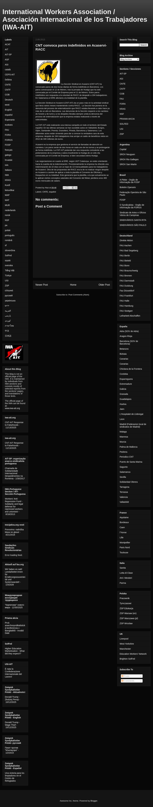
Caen (122, 527)
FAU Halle (124, 301)
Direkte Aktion (126, 240)
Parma (123, 583)
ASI (6, 64)
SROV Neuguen (127, 154)
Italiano (8, 170)
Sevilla (123, 477)
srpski (8, 260)
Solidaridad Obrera (129, 482)
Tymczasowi (125, 603)
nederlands (10, 210)
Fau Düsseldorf (127, 290)
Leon (122, 419)
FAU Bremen (126, 275)
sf (6, 245)
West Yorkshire (127, 644)
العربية (8, 310)
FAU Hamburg (126, 306)
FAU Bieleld (125, 260)
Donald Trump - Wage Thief (12, 723)
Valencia (124, 497)
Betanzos (124, 349)
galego (8, 155)
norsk (7, 215)
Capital (123, 149)
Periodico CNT (127, 457)
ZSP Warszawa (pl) (129, 618)
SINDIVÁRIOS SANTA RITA (133, 220)
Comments (127, 681)
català (8, 69)
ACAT (7, 44)
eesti (7, 105)
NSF (7, 220)
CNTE (45, 192)
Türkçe (8, 275)
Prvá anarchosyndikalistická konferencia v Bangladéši (15, 627)
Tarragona (124, 487)
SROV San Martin (128, 164)
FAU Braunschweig (129, 270)
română (8, 240)
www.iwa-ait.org (12, 408)
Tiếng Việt (9, 270)
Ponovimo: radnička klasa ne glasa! (14, 530)
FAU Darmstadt (127, 280)
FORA (8, 135)
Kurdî (7, 185)
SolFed (8, 255)
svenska (9, 265)
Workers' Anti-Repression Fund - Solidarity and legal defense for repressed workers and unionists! (14, 505)
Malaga (123, 431)
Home (73, 284)
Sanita (123, 568)
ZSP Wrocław (126, 623)
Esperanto (10, 120)
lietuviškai (9, 190)
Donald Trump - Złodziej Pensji (12, 698)
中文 (7, 331)
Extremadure (126, 384)
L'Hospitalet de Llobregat (131, 414)
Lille (121, 537)
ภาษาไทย (9, 325)
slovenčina (10, 250)
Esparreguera (126, 379)
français (8, 150)
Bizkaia (123, 354)
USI (6, 280)
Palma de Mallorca (128, 447)
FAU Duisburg (126, 286)
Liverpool (124, 638)
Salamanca (125, 472)
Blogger (93, 801)
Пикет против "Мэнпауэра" (11, 749)
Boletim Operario (128, 187)
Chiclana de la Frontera (131, 369)
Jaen (122, 409)
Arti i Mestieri (126, 578)
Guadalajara (125, 399)
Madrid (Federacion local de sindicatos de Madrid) (133, 425)
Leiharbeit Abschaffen (130, 316)
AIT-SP (8, 54)
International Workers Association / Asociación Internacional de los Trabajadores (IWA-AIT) (74, 19)
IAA (6, 165)
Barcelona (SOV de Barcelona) (129, 342)
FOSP (8, 145)
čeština (8, 79)
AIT (6, 49)
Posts (125, 676)
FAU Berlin (125, 255)
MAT (7, 200)
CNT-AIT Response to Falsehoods (14, 423)
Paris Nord (125, 547)
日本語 (8, 336)
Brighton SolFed (127, 659)
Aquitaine (124, 517)
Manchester (125, 649)
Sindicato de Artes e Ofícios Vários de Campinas (133, 213)
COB (7, 94)
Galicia (123, 389)
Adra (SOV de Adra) (129, 331)
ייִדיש (7, 305)
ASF (7, 59)
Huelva (123, 404)
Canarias (124, 359)
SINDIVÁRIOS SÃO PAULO (133, 225)
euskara (9, 125)
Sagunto (124, 467)
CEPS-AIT (10, 74)
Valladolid (124, 502)
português (9, 235)
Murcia (123, 442)
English (8, 110)
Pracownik (125, 598)
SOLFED (124, 124)
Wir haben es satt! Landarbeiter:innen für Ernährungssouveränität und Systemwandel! (15, 575)
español (52, 192)
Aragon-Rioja (126, 336)
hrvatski (8, 160)
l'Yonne (123, 532)
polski (7, 230)
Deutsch (9, 99)
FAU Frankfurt (126, 295)
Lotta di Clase (126, 573)
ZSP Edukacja (126, 608)
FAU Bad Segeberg (129, 250)
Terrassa (124, 492)
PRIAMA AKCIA (127, 119)
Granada (124, 394)
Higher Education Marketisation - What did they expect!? (14, 651)
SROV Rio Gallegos (129, 159)
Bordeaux (124, 522)
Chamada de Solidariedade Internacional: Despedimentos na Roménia (14, 473)
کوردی (8, 320)
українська (10, 300)
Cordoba (124, 374)
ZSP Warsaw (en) (128, 613)
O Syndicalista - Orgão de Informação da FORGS (132, 206)
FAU (7, 130)
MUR (7, 205)
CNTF (8, 90)
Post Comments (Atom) (78, 295)
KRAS (8, 180)
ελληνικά (9, 290)
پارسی (8, 315)
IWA (7, 175)
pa (6, 225)
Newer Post (41, 284)
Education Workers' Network (133, 654)
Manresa (124, 437)
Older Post (104, 284)
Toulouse (124, 552)
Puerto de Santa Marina (131, 462)
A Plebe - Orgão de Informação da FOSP (130, 181)
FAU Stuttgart (126, 311)
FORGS (9, 140)
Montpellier (125, 542)
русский (9, 295)
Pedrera (123, 452)
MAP (7, 195)
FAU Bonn (124, 265)
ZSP (7, 285)
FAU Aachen (126, 245)
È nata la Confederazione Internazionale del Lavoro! (13, 673)
